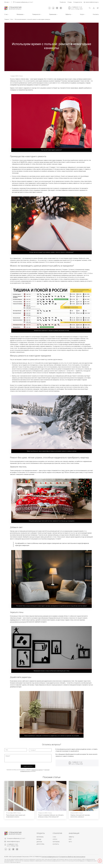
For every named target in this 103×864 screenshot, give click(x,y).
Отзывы (70, 2)
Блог (12, 19)
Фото (70, 841)
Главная (6, 19)
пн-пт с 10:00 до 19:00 (12, 844)
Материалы (21, 14)
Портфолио (63, 2)
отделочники (23, 160)
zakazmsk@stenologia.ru (91, 2)
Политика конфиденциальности (49, 856)
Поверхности (36, 14)
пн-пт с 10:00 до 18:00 (76, 8)
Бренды (39, 839)
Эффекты (68, 14)
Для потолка (40, 844)
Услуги (82, 14)
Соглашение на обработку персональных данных (72, 856)
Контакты (96, 14)
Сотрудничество (77, 2)
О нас (6, 14)
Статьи (21, 76)
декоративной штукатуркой (18, 622)
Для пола (39, 841)
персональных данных (37, 769)
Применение (53, 14)
